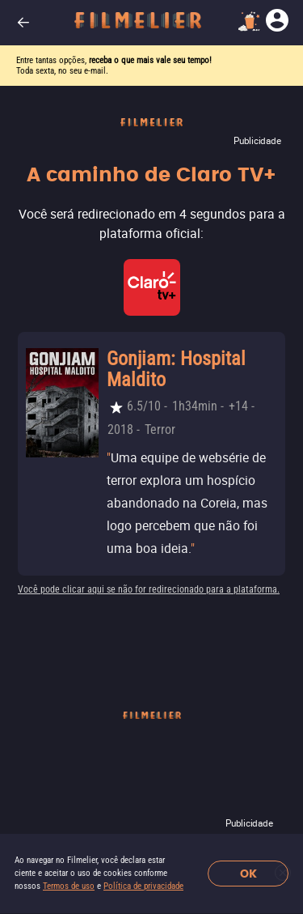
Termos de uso (69, 886)
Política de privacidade (143, 886)
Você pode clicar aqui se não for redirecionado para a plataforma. (149, 589)
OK (248, 874)
